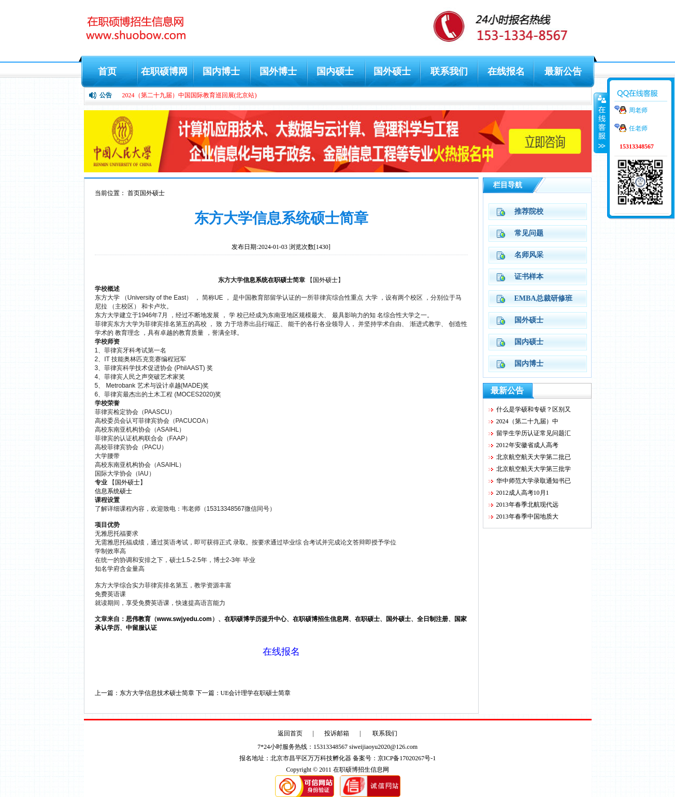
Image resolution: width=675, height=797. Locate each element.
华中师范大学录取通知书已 (533, 480)
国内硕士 (335, 71)
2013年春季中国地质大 (527, 516)
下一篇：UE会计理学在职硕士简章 (243, 693)
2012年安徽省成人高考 (527, 445)
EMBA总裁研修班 (543, 298)
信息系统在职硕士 (268, 280)
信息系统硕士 (113, 491)
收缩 (601, 122)
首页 (107, 71)
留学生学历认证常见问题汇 (533, 433)
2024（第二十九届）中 (527, 421)
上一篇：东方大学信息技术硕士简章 (144, 693)
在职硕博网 (164, 71)
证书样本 (528, 277)
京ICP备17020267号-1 (407, 758)
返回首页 (290, 733)
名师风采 (528, 255)
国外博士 (278, 71)
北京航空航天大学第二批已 (533, 457)
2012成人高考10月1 (522, 492)
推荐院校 (528, 211)
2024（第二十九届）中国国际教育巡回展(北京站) (189, 95)
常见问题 (528, 233)
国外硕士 (392, 71)
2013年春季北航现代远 (527, 504)
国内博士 (221, 71)
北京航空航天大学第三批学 (533, 469)
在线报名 (506, 71)
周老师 (638, 110)
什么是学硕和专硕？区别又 (533, 409)
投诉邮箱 (336, 733)
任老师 (638, 128)
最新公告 (563, 71)
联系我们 (449, 71)
